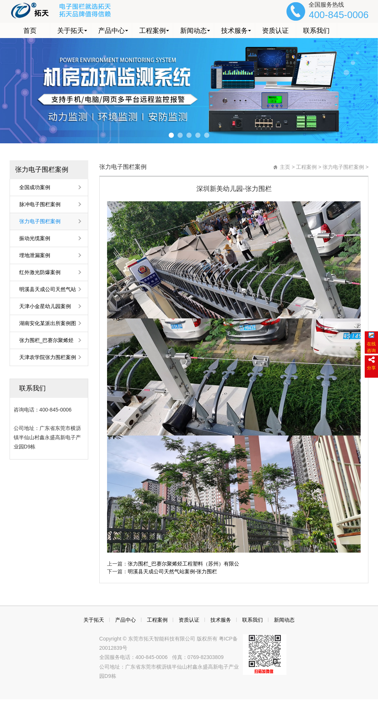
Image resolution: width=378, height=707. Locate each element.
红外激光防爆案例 (40, 272)
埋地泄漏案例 (34, 255)
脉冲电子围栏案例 (40, 204)
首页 (30, 30)
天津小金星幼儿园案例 (45, 306)
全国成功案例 (34, 187)
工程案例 (152, 30)
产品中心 (111, 30)
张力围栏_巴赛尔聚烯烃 (46, 340)
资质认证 (275, 30)
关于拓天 (70, 30)
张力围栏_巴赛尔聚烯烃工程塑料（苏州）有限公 (183, 564)
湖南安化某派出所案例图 (47, 323)
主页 (285, 167)
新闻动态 (193, 30)
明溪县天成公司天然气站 (47, 289)
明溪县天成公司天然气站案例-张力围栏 (172, 571)
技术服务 (234, 30)
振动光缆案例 (34, 238)
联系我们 (316, 30)
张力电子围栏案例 (41, 169)
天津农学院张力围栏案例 (47, 357)
